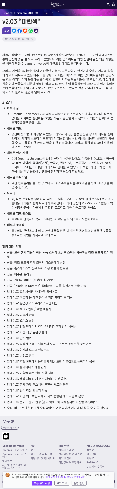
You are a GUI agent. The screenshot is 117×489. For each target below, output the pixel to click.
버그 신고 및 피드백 (41, 454)
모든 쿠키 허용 (42, 483)
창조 (32, 450)
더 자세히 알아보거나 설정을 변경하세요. (66, 477)
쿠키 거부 (62, 483)
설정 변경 (79, 483)
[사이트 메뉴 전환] (3, 5)
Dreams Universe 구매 (14, 455)
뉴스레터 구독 (95, 466)
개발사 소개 (66, 450)
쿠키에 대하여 (10, 427)
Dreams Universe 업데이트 (20, 13)
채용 (90, 458)
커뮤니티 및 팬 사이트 (42, 458)
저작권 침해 (65, 458)
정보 (90, 450)
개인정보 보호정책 (70, 462)
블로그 (91, 454)
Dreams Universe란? (14, 450)
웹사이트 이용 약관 (70, 454)
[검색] (108, 4)
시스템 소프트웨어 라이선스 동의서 (14, 466)
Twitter (92, 462)
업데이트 (7, 461)
